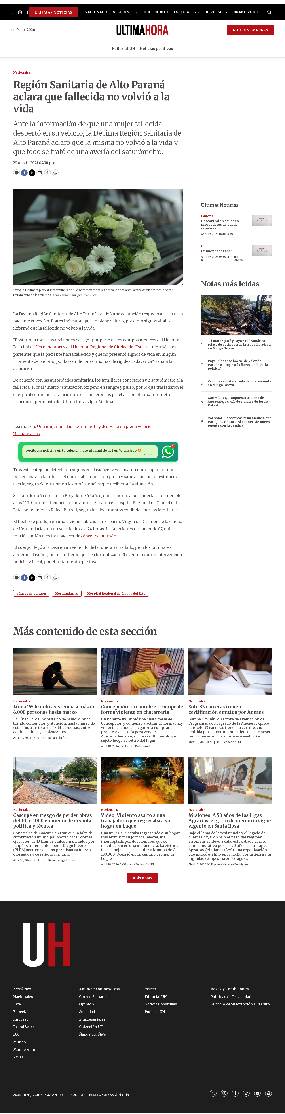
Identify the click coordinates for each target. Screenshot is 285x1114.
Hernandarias (49, 346)
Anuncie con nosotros (99, 990)
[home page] (142, 30)
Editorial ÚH (123, 48)
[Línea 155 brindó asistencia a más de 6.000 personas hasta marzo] (55, 672)
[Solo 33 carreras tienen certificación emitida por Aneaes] (230, 672)
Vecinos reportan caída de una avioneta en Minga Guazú (239, 383)
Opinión (207, 246)
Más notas (142, 879)
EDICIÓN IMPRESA (250, 30)
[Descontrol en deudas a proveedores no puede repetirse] (262, 220)
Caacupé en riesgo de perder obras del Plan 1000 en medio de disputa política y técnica (52, 821)
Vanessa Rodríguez (235, 865)
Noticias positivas (156, 48)
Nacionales (21, 72)
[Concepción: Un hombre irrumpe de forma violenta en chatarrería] (142, 672)
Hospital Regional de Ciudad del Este (108, 346)
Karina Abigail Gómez (62, 861)
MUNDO (161, 12)
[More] (137, 12)
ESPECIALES (185, 12)
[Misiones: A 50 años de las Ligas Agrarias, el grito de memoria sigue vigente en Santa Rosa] (230, 781)
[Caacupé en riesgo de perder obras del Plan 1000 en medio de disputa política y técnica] (55, 781)
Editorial (207, 216)
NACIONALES (96, 12)
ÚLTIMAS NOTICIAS (53, 12)
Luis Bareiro (237, 258)
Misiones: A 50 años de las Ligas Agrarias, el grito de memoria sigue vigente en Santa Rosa (229, 821)
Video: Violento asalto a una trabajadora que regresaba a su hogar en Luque (135, 821)
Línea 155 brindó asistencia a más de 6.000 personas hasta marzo (54, 710)
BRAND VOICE (246, 12)
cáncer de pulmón (98, 537)
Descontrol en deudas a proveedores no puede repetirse (220, 225)
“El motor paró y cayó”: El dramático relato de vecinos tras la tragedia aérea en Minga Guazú (239, 344)
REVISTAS (215, 12)
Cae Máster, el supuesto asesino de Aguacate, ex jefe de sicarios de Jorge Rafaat (238, 401)
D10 (147, 12)
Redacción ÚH (57, 738)
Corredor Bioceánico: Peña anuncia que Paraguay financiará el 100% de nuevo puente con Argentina (239, 421)
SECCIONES (123, 12)
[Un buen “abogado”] (262, 250)
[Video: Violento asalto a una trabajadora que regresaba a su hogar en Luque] (142, 781)
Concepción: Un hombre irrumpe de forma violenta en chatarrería (142, 710)
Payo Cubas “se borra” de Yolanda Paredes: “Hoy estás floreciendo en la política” (238, 364)
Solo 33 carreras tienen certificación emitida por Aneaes (226, 710)
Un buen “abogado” (216, 251)
